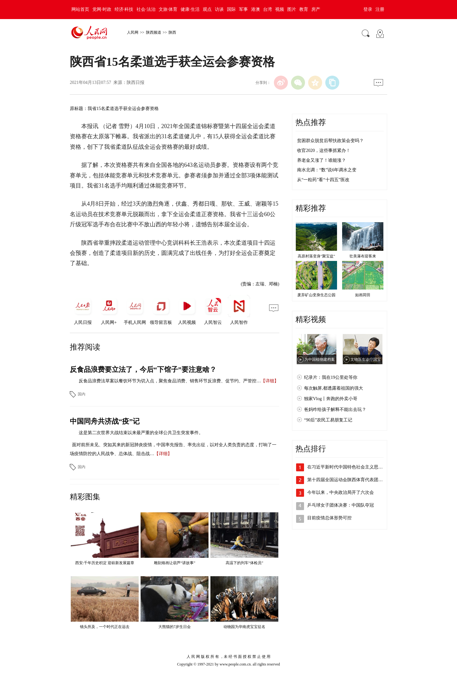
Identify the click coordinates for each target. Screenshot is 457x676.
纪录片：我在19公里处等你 (330, 377)
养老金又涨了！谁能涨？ (321, 160)
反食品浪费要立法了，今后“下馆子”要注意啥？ (143, 369)
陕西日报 (135, 82)
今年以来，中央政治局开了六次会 (340, 492)
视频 (279, 9)
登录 (367, 9)
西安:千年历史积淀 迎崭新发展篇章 (104, 563)
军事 (243, 9)
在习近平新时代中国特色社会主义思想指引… (351, 467)
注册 (379, 9)
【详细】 (270, 381)
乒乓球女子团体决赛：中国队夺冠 (340, 505)
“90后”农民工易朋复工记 (328, 420)
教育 (303, 9)
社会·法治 (146, 9)
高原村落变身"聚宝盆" (316, 256)
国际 (231, 9)
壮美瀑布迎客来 (362, 256)
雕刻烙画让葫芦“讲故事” (174, 563)
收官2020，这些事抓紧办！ (323, 150)
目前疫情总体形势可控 (329, 518)
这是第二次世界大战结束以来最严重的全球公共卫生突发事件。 (141, 432)
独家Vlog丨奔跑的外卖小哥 (330, 398)
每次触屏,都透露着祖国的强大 (333, 388)
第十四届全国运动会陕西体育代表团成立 (347, 479)
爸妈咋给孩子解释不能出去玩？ (335, 409)
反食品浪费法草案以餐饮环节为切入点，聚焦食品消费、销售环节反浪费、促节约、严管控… (170, 381)
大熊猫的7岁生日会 (174, 627)
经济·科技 (124, 9)
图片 (291, 9)
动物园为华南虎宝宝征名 (244, 627)
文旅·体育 (168, 9)
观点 (207, 9)
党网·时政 (101, 9)
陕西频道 (153, 32)
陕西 (172, 32)
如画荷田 (362, 295)
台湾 (267, 9)
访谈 (219, 9)
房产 (315, 9)
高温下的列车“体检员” (244, 563)
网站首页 (80, 9)
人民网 (132, 32)
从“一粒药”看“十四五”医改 (323, 179)
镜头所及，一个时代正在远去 (104, 627)
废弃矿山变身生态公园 (316, 295)
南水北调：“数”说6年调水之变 (326, 169)
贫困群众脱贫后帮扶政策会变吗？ (330, 140)
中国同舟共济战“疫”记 (105, 421)
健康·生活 (190, 9)
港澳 (255, 9)
